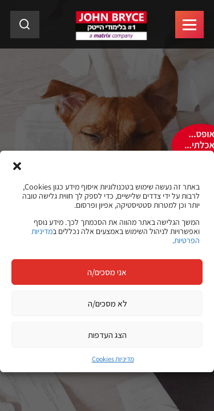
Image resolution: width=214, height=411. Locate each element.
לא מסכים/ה (107, 303)
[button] (17, 165)
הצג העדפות (107, 334)
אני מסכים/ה (107, 272)
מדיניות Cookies (113, 358)
